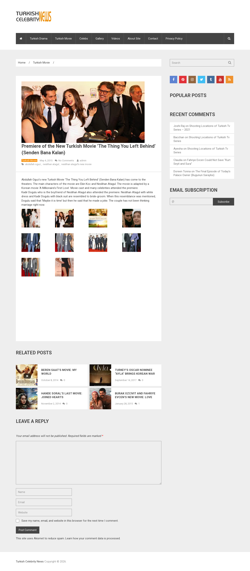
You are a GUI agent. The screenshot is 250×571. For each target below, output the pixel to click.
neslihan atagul (51, 164)
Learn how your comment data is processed (92, 538)
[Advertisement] (88, 308)
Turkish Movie (63, 38)
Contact (153, 38)
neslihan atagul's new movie (76, 164)
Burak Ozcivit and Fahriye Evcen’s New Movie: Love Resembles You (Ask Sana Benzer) (135, 395)
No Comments (66, 160)
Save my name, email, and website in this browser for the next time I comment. (69, 520)
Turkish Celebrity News (30, 561)
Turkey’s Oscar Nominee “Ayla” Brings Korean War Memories (135, 372)
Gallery (100, 38)
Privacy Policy (174, 38)
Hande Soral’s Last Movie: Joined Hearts (61, 395)
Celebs (83, 38)
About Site (134, 38)
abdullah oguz (33, 164)
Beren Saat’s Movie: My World (59, 371)
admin (83, 160)
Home (22, 62)
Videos (115, 38)
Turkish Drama (38, 38)
